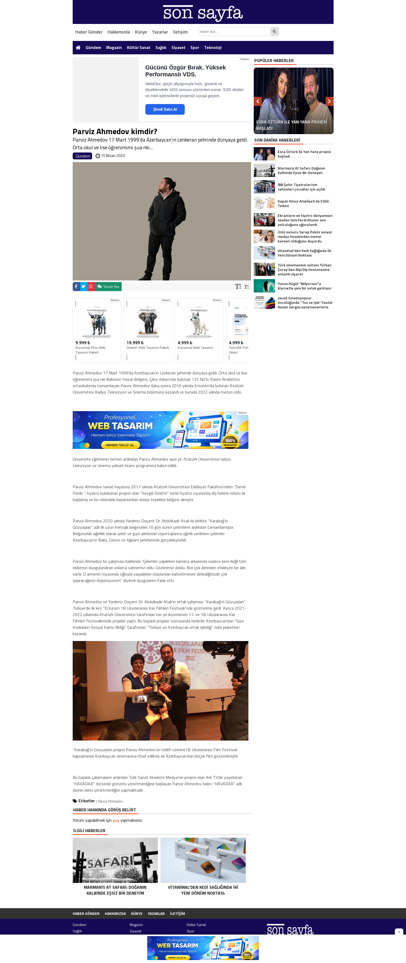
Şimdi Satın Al (165, 109)
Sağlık (160, 47)
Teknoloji (213, 47)
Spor (194, 47)
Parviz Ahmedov (110, 801)
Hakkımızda (119, 31)
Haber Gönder (88, 31)
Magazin (114, 47)
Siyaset (178, 47)
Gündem (93, 47)
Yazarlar (160, 31)
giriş (116, 820)
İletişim (180, 31)
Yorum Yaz (108, 286)
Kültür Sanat (138, 47)
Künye (141, 31)
